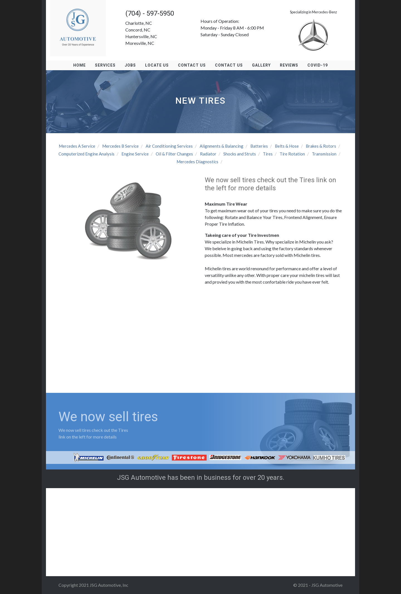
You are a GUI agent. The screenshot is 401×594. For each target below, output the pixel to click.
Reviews (289, 65)
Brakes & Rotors (321, 145)
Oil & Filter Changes (174, 153)
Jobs (130, 65)
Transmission (324, 153)
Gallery (261, 65)
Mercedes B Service (120, 145)
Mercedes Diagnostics (197, 161)
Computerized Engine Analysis (86, 153)
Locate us (157, 65)
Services (105, 65)
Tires (268, 153)
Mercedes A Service (77, 145)
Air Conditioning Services (169, 145)
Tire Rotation (292, 153)
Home (79, 65)
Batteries (259, 145)
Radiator (208, 153)
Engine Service (135, 153)
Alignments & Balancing (221, 145)
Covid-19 (317, 65)
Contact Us (192, 65)
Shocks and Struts (239, 153)
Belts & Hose (287, 145)
